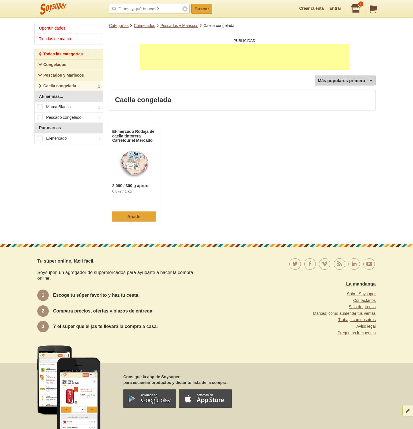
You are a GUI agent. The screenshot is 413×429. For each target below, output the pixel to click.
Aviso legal (366, 326)
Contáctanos (364, 300)
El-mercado (68, 138)
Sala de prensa (362, 306)
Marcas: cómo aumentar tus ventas (344, 313)
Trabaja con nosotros (357, 319)
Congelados (144, 25)
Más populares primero (345, 81)
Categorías (118, 25)
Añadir (134, 216)
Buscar (201, 8)
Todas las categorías (60, 55)
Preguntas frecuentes (357, 333)
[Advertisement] (244, 57)
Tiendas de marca (55, 38)
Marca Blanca (68, 107)
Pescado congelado (68, 117)
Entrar (335, 8)
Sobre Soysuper (361, 294)
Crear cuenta (311, 8)
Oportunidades (52, 28)
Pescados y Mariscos (179, 25)
